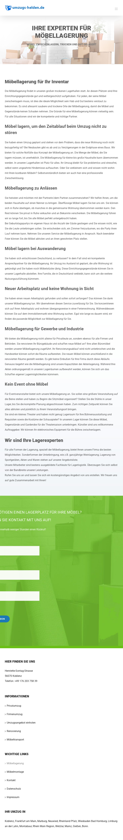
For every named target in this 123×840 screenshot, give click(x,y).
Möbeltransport (15, 739)
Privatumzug (14, 705)
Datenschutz (14, 788)
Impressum (13, 797)
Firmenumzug (14, 714)
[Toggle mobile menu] (116, 9)
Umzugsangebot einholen (21, 722)
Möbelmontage (15, 771)
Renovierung (14, 731)
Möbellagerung (15, 763)
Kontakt (11, 780)
